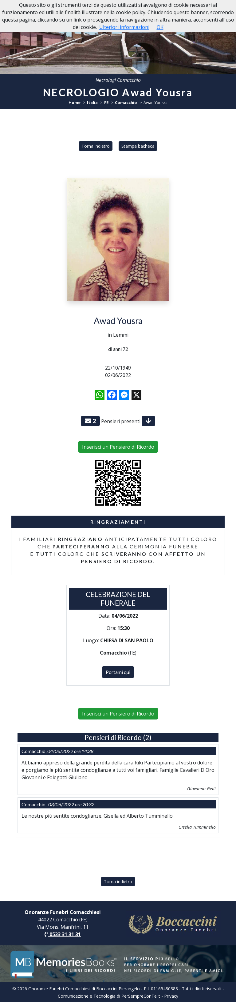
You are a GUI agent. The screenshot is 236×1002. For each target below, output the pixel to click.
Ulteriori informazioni (124, 27)
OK (160, 27)
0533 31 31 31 (63, 934)
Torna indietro (95, 146)
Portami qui (118, 672)
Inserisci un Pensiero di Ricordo (118, 446)
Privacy (171, 996)
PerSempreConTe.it (140, 996)
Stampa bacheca (138, 146)
